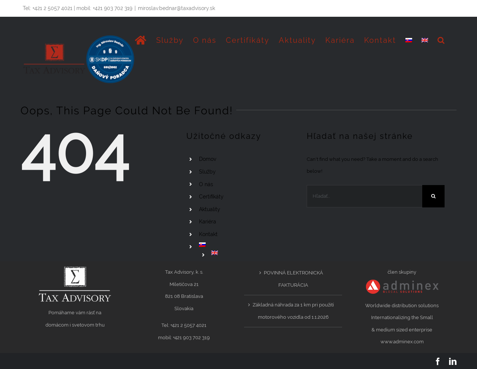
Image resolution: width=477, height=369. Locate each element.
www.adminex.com (402, 341)
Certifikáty (211, 197)
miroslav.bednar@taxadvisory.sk (176, 8)
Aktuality (209, 209)
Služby (207, 172)
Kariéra (207, 222)
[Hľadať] (433, 196)
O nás (206, 184)
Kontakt (208, 234)
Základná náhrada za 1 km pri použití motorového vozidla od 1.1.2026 (293, 311)
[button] (441, 40)
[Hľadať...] (364, 196)
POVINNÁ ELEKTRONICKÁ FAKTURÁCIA (293, 279)
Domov (207, 159)
